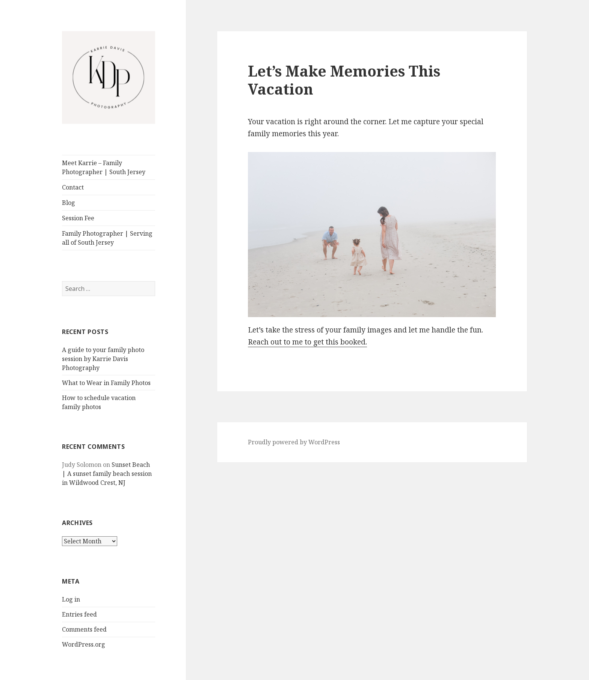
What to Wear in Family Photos (106, 383)
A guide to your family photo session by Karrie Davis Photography (103, 359)
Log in (71, 599)
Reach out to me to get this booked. (307, 342)
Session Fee (78, 218)
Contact (73, 187)
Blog (68, 203)
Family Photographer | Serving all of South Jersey (107, 238)
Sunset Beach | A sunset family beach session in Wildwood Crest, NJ (107, 473)
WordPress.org (83, 644)
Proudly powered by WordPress (294, 442)
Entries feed (79, 614)
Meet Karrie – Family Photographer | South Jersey (103, 167)
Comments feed (84, 629)
